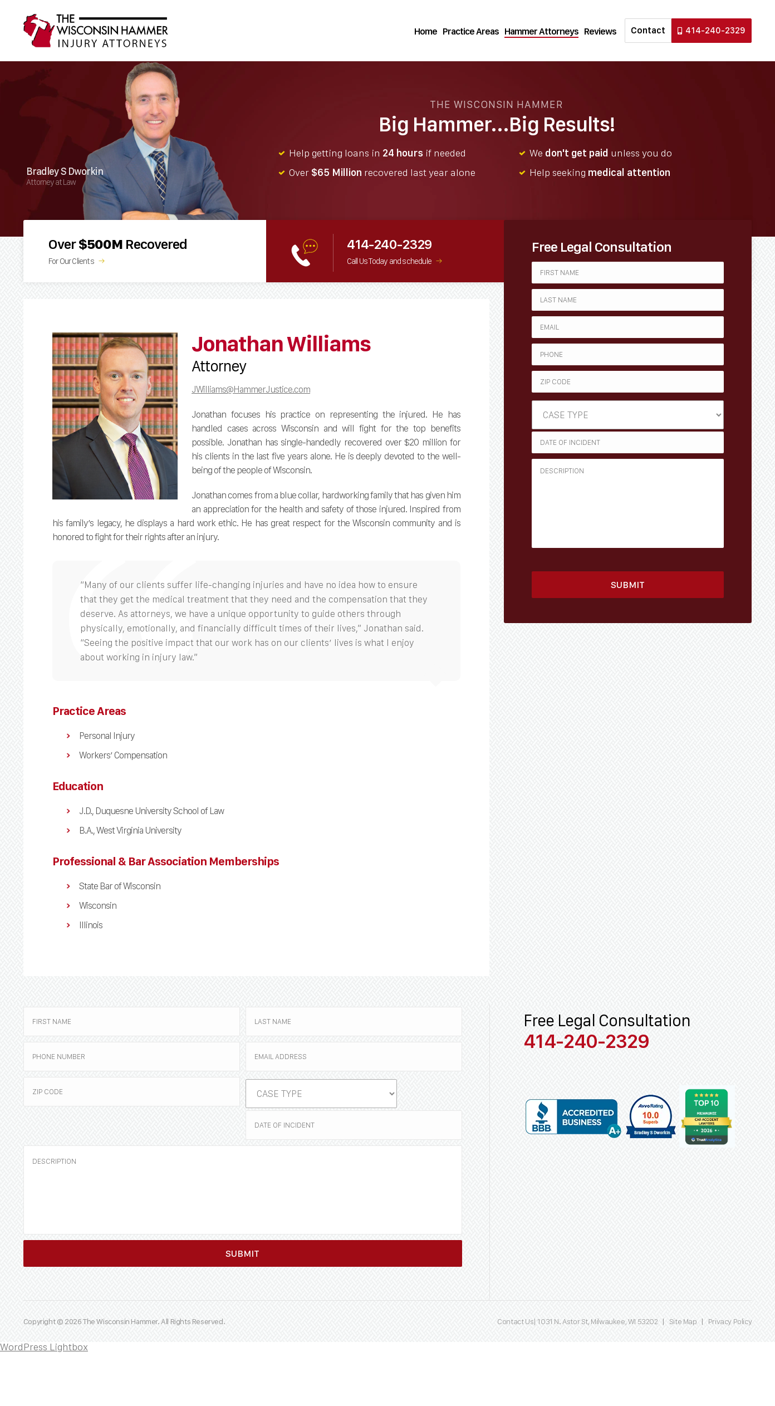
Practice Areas (471, 31)
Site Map (683, 1321)
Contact (648, 30)
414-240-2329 (711, 30)
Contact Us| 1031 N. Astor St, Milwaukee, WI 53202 (578, 1321)
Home (425, 31)
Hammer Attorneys (541, 31)
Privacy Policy (730, 1321)
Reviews (600, 31)
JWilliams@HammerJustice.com (251, 389)
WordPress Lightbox (44, 1347)
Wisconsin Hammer (95, 31)
